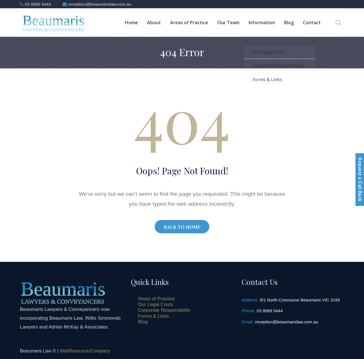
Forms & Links (153, 316)
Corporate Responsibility (164, 310)
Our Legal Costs (155, 304)
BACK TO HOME (182, 227)
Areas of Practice (189, 22)
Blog (289, 22)
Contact (312, 22)
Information (262, 22)
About (154, 22)
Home (131, 22)
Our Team (228, 22)
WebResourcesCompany (85, 350)
